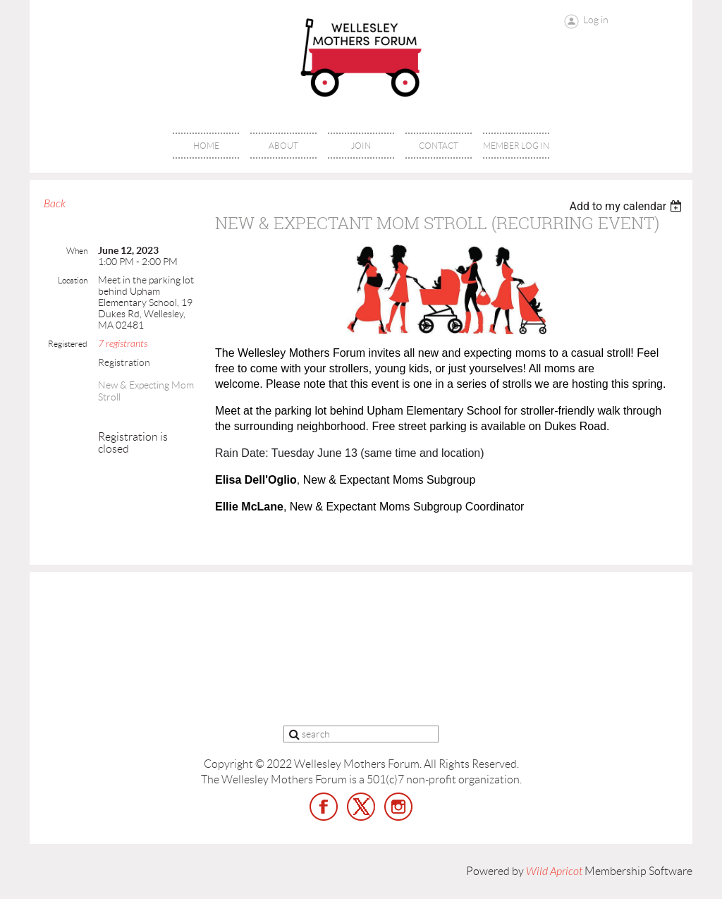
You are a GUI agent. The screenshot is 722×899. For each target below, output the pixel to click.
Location (72, 280)
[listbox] (627, 206)
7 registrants (122, 344)
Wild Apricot (554, 871)
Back (55, 203)
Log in (595, 19)
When (76, 250)
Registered (67, 343)
